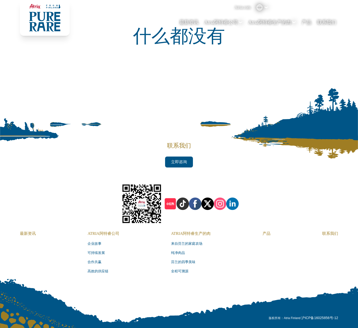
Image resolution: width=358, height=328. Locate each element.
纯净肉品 (178, 253)
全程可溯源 (179, 271)
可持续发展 (96, 253)
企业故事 (94, 244)
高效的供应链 (98, 271)
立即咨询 (179, 162)
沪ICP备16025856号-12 (319, 318)
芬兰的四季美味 (183, 262)
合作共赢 (94, 262)
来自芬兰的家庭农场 (186, 244)
